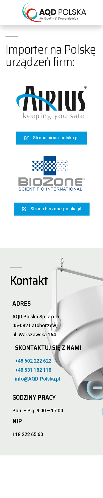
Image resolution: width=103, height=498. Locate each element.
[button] (51, 138)
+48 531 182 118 (33, 370)
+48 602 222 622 (33, 361)
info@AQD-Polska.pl (37, 379)
